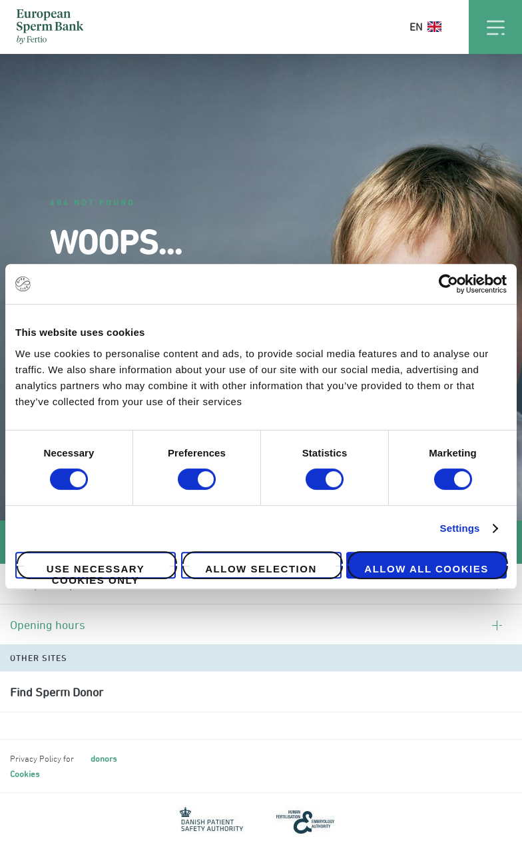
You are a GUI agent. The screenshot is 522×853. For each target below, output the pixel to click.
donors (104, 758)
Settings (460, 528)
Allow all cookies (426, 568)
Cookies (24, 773)
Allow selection (261, 568)
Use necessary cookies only (95, 570)
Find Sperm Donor (56, 691)
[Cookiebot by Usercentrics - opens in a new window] (448, 284)
